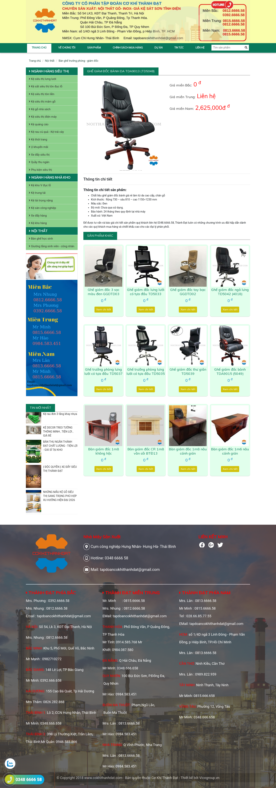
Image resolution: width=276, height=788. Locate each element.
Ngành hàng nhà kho (49, 177)
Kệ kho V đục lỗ (40, 185)
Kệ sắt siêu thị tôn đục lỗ (45, 86)
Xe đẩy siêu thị (39, 154)
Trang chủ (39, 47)
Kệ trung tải (37, 193)
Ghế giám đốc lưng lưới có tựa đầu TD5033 (145, 291)
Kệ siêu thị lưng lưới (42, 79)
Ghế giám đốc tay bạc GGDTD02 (188, 291)
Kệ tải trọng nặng (41, 200)
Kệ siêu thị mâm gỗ (42, 101)
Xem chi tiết (103, 309)
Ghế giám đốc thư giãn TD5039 (188, 371)
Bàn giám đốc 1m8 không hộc (103, 451)
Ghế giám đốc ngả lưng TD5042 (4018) (230, 291)
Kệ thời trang (38, 139)
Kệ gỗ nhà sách (40, 109)
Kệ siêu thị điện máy (43, 116)
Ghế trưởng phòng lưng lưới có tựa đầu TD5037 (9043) (103, 373)
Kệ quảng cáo (38, 124)
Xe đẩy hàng (38, 215)
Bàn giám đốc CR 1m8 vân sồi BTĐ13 (145, 451)
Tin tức (179, 47)
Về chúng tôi (66, 47)
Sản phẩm (94, 47)
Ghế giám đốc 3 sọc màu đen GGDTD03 (103, 291)
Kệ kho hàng (38, 223)
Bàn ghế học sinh (41, 238)
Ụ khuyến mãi (38, 147)
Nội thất (49, 60)
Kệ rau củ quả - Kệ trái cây (46, 132)
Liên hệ (200, 47)
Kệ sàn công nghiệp (42, 208)
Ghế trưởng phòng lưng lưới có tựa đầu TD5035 (146, 371)
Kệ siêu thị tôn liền (41, 94)
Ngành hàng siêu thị (49, 71)
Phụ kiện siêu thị (40, 170)
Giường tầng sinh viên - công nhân (51, 246)
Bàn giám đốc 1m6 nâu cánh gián (230, 451)
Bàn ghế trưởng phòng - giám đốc (78, 60)
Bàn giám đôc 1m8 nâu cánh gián (188, 451)
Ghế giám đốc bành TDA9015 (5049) (230, 371)
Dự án (158, 47)
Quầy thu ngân (39, 162)
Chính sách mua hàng (128, 47)
